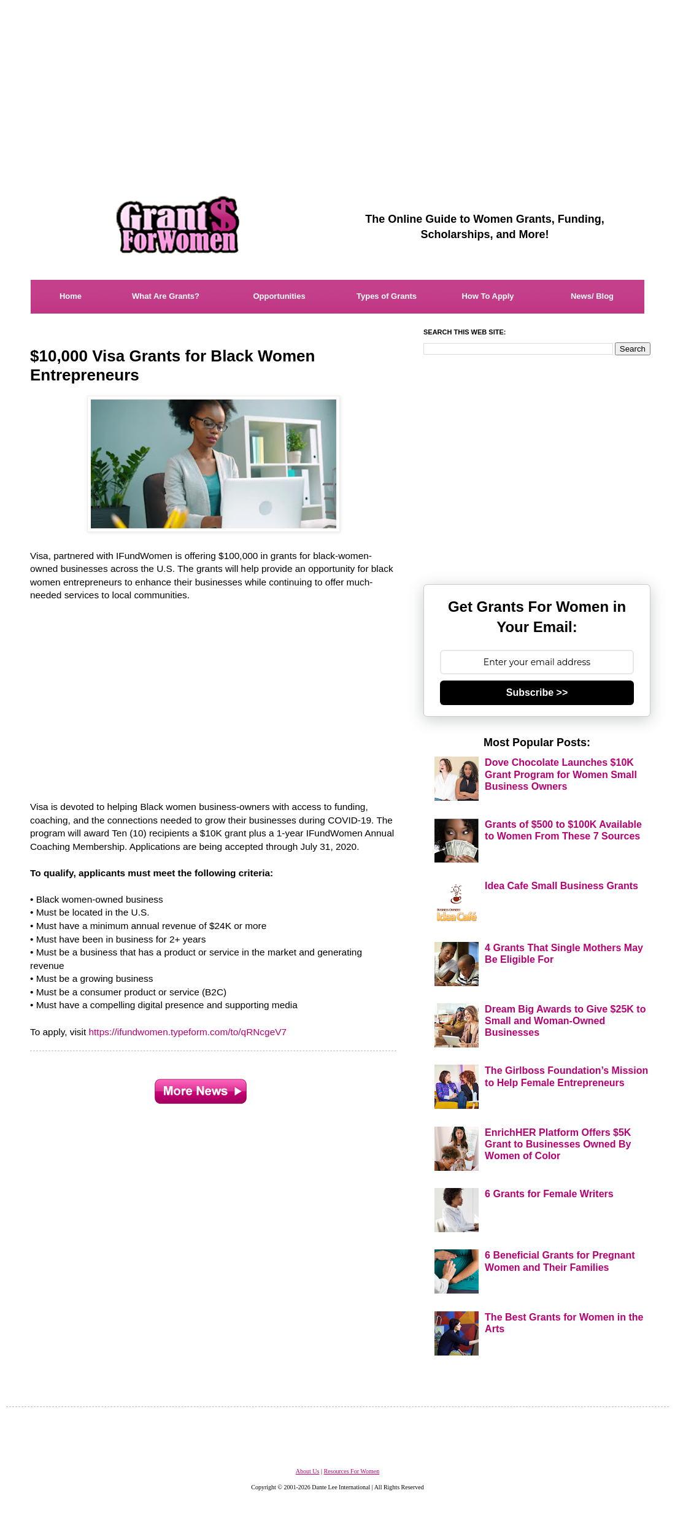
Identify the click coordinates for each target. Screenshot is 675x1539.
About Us (308, 1471)
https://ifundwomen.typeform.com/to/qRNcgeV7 (188, 1032)
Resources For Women (351, 1471)
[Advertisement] (337, 86)
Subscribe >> (537, 692)
